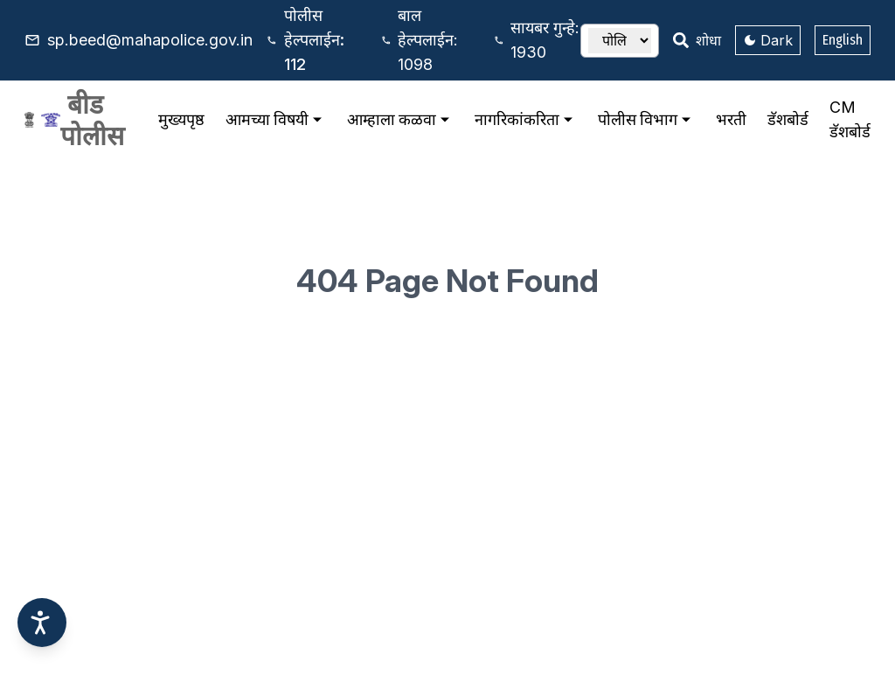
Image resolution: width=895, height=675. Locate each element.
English (842, 39)
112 (314, 39)
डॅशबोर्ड (787, 119)
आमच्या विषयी (275, 119)
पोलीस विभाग (646, 119)
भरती (731, 119)
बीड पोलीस (92, 119)
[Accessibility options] (41, 622)
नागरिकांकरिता (526, 119)
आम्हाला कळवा (400, 119)
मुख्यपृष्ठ (181, 119)
